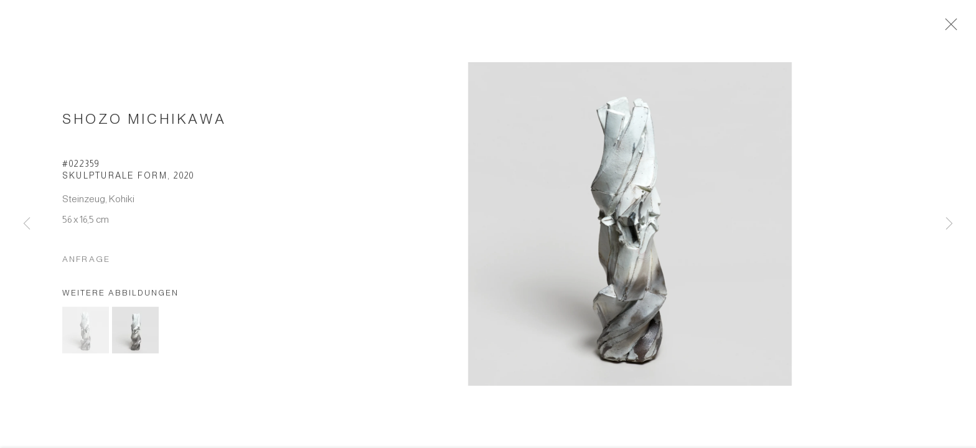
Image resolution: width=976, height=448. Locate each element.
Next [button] (949, 224)
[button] (85, 333)
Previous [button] (27, 224)
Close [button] (952, 28)
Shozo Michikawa (144, 122)
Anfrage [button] (86, 262)
